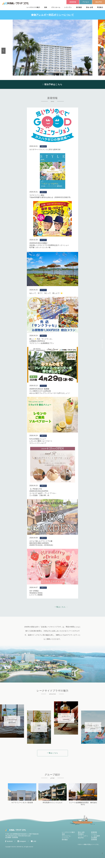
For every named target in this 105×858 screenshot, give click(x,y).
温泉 (45, 7)
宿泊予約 (98, 2)
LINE (34, 841)
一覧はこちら (52, 753)
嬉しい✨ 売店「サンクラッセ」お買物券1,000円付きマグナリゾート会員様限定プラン (41, 341)
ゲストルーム (55, 7)
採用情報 (15, 837)
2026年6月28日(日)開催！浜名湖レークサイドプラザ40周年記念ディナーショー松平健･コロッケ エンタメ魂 (49, 245)
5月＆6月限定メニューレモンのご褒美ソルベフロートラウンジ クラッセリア (40, 441)
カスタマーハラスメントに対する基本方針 (45, 149)
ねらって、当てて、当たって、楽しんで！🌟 (46, 293)
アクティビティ (83, 836)
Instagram (23, 841)
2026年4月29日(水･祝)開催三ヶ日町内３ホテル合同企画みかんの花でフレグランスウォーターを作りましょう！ (49, 391)
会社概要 (8, 837)
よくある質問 (95, 836)
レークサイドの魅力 (33, 7)
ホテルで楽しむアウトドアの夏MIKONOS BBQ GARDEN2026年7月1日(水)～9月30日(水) (41, 543)
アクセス (85, 2)
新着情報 (73, 2)
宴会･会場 (89, 7)
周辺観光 (100, 7)
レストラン (68, 7)
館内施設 (79, 7)
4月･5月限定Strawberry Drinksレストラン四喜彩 (36, 593)
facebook (10, 841)
